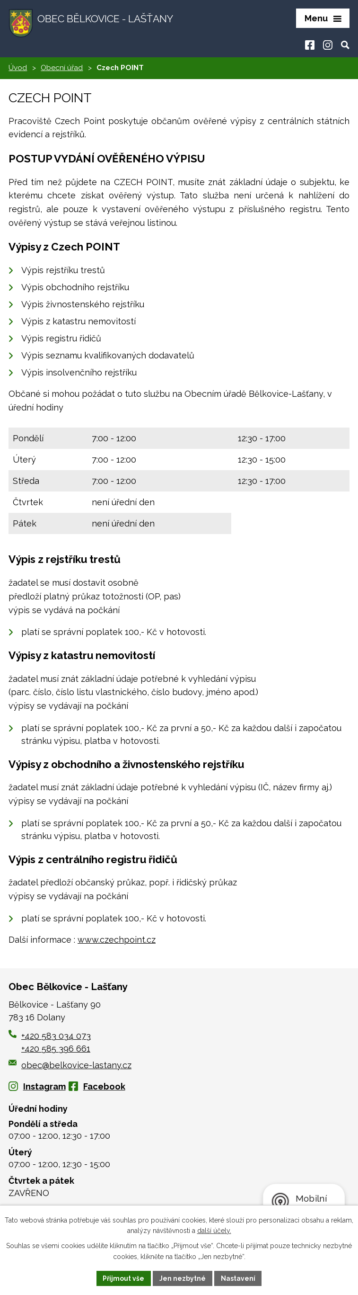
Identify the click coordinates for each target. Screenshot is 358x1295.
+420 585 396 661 (55, 1049)
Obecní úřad (62, 68)
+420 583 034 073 (56, 1037)
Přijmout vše (123, 1278)
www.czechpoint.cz (117, 941)
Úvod (18, 68)
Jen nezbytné (182, 1278)
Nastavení (238, 1278)
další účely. (214, 1230)
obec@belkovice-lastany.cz (70, 1066)
